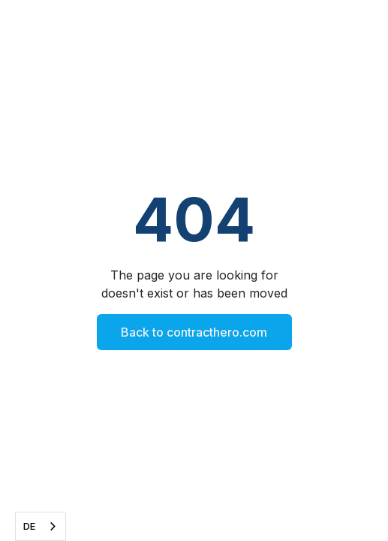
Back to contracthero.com (194, 332)
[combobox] (40, 526)
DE (29, 526)
